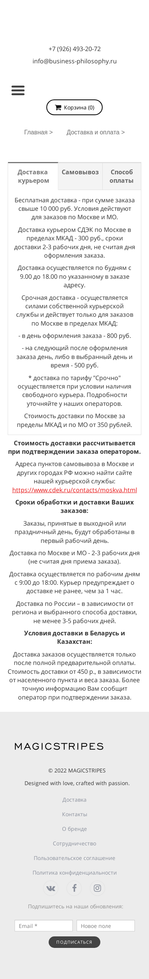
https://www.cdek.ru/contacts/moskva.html (74, 490)
